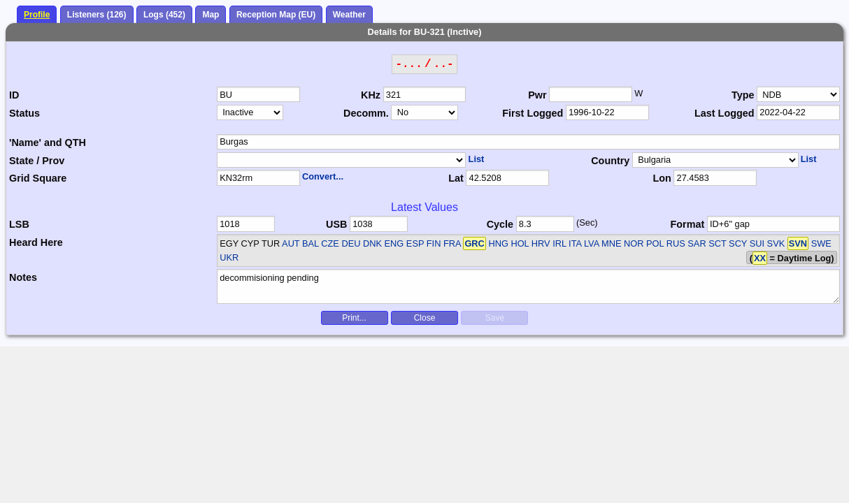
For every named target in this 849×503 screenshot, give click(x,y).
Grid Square (37, 178)
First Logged (532, 113)
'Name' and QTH (47, 142)
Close (425, 318)
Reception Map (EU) (275, 15)
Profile (37, 15)
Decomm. (366, 113)
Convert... (322, 176)
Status (24, 113)
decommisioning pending (528, 286)
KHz (370, 95)
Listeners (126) (97, 15)
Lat (456, 178)
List (477, 159)
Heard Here (36, 242)
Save (494, 318)
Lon (661, 178)
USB (336, 224)
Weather (349, 15)
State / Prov (36, 160)
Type (743, 95)
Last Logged (724, 113)
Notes (23, 277)
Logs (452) (164, 15)
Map (210, 15)
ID (14, 95)
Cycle (500, 224)
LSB (19, 224)
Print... (354, 318)
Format (688, 224)
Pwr (537, 95)
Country (610, 160)
